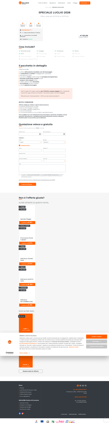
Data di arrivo (22, 131)
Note (20, 163)
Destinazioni (61, 3)
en (80, 385)
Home (46, 7)
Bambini (45, 139)
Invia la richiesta (27, 184)
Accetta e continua (96, 403)
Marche (26, 364)
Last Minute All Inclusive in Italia (28, 390)
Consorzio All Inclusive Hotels (33, 174)
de (83, 385)
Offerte (50, 7)
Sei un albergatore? (25, 396)
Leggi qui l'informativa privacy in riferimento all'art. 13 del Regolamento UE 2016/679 (37, 179)
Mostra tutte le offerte (31, 371)
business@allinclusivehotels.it (28, 410)
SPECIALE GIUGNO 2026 (27, 259)
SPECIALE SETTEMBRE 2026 (28, 300)
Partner (22, 388)
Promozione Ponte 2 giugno (27, 238)
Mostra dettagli (23, 420)
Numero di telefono (23, 158)
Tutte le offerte (42, 3)
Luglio (26, 328)
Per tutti (26, 346)
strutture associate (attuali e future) (51, 174)
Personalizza (96, 408)
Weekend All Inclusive (25, 392)
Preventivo (85, 3)
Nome (20, 148)
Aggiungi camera (24, 145)
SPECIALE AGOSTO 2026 (27, 280)
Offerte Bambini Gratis (26, 394)
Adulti (20, 139)
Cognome (45, 148)
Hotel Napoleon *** (26, 30)
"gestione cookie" (74, 414)
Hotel (69, 3)
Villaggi (75, 3)
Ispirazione (52, 3)
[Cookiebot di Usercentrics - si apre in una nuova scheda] (9, 420)
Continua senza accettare (96, 413)
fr (85, 385)
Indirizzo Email (22, 153)
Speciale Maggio (26, 219)
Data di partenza (46, 131)
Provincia (45, 158)
